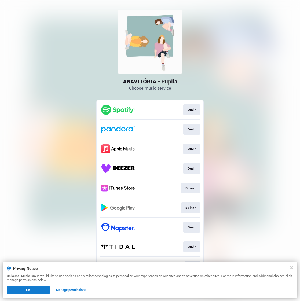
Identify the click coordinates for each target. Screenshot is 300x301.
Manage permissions (71, 290)
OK (28, 290)
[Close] (291, 267)
